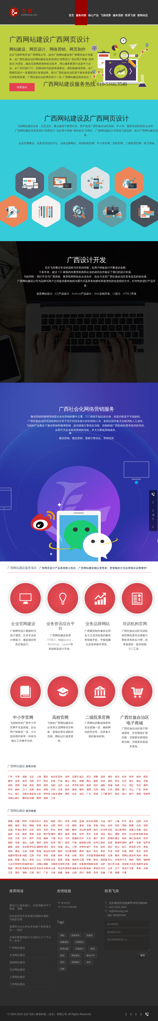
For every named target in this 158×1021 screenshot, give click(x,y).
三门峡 (104, 793)
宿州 (81, 785)
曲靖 (17, 825)
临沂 (81, 776)
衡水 (39, 789)
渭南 (124, 825)
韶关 (67, 842)
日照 (88, 842)
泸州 (53, 789)
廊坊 (124, 829)
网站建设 (75, 955)
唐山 (67, 780)
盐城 (81, 821)
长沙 (124, 780)
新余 (96, 859)
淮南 (10, 851)
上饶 (117, 821)
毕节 (124, 821)
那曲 (10, 868)
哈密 (96, 864)
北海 (110, 855)
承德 (145, 834)
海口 (124, 793)
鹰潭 (39, 798)
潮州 (124, 842)
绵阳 (67, 829)
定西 (110, 842)
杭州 (124, 776)
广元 (88, 793)
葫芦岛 (146, 842)
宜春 (96, 825)
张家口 (132, 829)
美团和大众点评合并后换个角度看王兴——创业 (30, 928)
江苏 (10, 872)
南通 (81, 780)
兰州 (110, 789)
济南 (145, 780)
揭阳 (10, 825)
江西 (31, 872)
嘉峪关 (75, 868)
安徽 (103, 872)
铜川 (31, 864)
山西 (74, 872)
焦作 (124, 834)
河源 (17, 842)
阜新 (46, 855)
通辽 (117, 838)
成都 (24, 776)
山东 (110, 868)
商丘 (74, 780)
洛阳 (10, 785)
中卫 (124, 859)
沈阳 (31, 780)
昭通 (131, 825)
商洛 (145, 846)
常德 (39, 825)
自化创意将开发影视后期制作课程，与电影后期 (30, 917)
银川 (131, 793)
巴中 (81, 838)
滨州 (81, 834)
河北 (103, 868)
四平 (31, 838)
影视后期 (64, 948)
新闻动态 (142, 15)
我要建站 (22, 87)
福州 (110, 780)
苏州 (60, 776)
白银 (74, 855)
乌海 (117, 864)
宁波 (60, 780)
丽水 (88, 851)
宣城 (60, 846)
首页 (71, 15)
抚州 (67, 789)
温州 (103, 776)
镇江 (17, 793)
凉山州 (82, 829)
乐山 (131, 789)
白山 (39, 859)
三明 (74, 846)
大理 (17, 838)
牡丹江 (97, 842)
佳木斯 (25, 846)
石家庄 (75, 776)
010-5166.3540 (118, 907)
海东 (145, 855)
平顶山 (18, 829)
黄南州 (68, 868)
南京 (46, 780)
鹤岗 (131, 859)
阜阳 (74, 821)
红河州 (104, 829)
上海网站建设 (17, 977)
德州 (46, 785)
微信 (93, 948)
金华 (110, 825)
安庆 (117, 825)
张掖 (31, 798)
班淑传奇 (75, 935)
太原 (60, 789)
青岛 (117, 776)
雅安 (117, 855)
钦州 (138, 838)
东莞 (17, 780)
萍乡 (39, 855)
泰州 (60, 829)
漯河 (46, 846)
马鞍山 (11, 798)
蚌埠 (145, 789)
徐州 (138, 776)
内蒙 (17, 821)
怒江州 (111, 864)
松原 (53, 842)
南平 (131, 842)
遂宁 (96, 838)
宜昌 (39, 834)
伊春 (88, 859)
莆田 (67, 793)
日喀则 (54, 864)
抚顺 (74, 851)
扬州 (17, 789)
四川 (81, 872)
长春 (53, 780)
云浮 (138, 846)
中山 (10, 793)
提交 (142, 955)
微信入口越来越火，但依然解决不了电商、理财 (30, 907)
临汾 (145, 829)
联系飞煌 (130, 15)
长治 (60, 838)
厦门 (124, 789)
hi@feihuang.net (118, 911)
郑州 (131, 776)
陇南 (10, 846)
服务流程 (118, 15)
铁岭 (103, 842)
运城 (10, 829)
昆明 (17, 785)
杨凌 (88, 868)
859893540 (119, 915)
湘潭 (88, 789)
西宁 (110, 793)
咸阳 (103, 785)
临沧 (103, 846)
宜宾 (110, 829)
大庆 (39, 793)
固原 (60, 859)
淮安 (46, 829)
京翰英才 (79, 948)
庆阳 (53, 851)
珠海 (138, 793)
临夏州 (11, 855)
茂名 (24, 825)
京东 (88, 962)
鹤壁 (103, 855)
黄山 (24, 859)
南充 (31, 785)
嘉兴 (96, 829)
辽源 (81, 859)
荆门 (60, 842)
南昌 (88, 785)
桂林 (117, 785)
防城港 (25, 864)
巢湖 (74, 789)
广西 (110, 872)
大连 (103, 821)
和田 (131, 851)
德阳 (117, 789)
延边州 (47, 851)
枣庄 (88, 834)
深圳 (67, 776)
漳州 (39, 829)
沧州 (103, 780)
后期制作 (79, 942)
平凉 (110, 851)
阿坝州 (18, 864)
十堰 (53, 838)
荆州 (60, 825)
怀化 (53, 829)
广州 (10, 776)
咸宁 (88, 846)
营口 (117, 846)
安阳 (145, 825)
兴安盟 (89, 855)
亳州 (24, 829)
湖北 (17, 872)
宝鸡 (96, 789)
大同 (67, 838)
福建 (60, 872)
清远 (103, 834)
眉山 (24, 842)
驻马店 (89, 821)
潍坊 (110, 776)
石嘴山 (40, 864)
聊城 (31, 825)
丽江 (17, 798)
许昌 (17, 834)
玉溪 (24, 851)
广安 (138, 789)
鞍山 (110, 834)
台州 (145, 821)
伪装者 (89, 935)
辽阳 (31, 855)
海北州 (61, 868)
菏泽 (67, 821)
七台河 (11, 864)
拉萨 (103, 864)
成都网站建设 (17, 962)
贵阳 (46, 789)
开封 (138, 785)
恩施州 (75, 838)
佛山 (88, 780)
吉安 (31, 829)
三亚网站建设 (17, 984)
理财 (62, 935)
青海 (138, 868)
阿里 (24, 821)
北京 (31, 776)
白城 (124, 851)
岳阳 (53, 785)
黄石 (110, 846)
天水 (88, 838)
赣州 (10, 780)
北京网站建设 (17, 969)
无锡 (24, 785)
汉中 (24, 838)
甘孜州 (118, 859)
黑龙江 (125, 868)
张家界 (146, 793)
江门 (24, 789)
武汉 (88, 776)
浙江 (39, 872)
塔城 (67, 859)
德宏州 (75, 859)
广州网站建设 (17, 947)
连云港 (118, 829)
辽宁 (117, 868)
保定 (46, 821)
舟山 (110, 859)
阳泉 (17, 859)
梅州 (24, 834)
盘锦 (10, 859)
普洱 (53, 846)
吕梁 (96, 834)
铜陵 (46, 864)
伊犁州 (82, 846)
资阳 (103, 789)
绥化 (103, 825)
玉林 (88, 825)
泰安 (81, 825)
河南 (145, 868)
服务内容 (81, 15)
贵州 (96, 872)
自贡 (74, 793)
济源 (67, 864)
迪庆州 (32, 868)
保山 (67, 846)
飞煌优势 (105, 15)
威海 (60, 793)
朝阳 (10, 842)
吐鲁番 (82, 864)
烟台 (138, 780)
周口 (60, 821)
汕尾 (31, 842)
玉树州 (47, 868)
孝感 (110, 785)
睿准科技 (64, 902)
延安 (117, 793)
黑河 (81, 855)
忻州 (145, 838)
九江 (124, 785)
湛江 (131, 780)
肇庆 (60, 834)
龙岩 (17, 846)
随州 (60, 851)
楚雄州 (118, 842)
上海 (39, 776)
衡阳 (96, 780)
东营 (117, 851)
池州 (138, 855)
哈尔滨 (54, 776)
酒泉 (46, 798)
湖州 (39, 842)
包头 (81, 793)
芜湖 (96, 793)
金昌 (145, 864)
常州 (10, 789)
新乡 (46, 825)
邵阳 (96, 821)
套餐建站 (64, 942)
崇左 (138, 851)
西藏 (10, 821)
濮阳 (117, 834)
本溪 (67, 855)
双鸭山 (125, 855)
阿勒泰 (89, 864)
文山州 (132, 834)
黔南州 (111, 838)
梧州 (46, 842)
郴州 (74, 829)
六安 (67, 825)
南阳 (53, 821)
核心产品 (93, 15)
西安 (145, 776)
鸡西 (24, 855)
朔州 (60, 855)
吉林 (31, 789)
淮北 (96, 851)
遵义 (131, 821)
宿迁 (131, 785)
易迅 (62, 955)
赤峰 (138, 829)
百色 (10, 838)
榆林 (46, 838)
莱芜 (31, 859)
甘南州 (61, 864)
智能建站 (75, 962)
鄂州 (138, 859)
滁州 (53, 834)
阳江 (124, 846)
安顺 (31, 851)
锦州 (124, 838)
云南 (53, 872)
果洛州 (97, 868)
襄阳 (74, 825)
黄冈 (39, 785)
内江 (39, 821)
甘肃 (131, 868)
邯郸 (96, 776)
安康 (138, 842)
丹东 (96, 846)
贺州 (145, 851)
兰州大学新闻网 (67, 907)
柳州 (81, 789)
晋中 (103, 838)
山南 (53, 868)
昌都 (74, 864)
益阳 (10, 834)
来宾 (103, 851)
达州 (60, 785)
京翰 (62, 968)
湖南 (24, 872)
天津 (17, 776)
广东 (46, 872)
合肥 (53, 825)
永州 (138, 825)
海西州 (139, 864)
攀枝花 (25, 798)
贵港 (31, 834)
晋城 (39, 851)
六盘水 (54, 793)
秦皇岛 (32, 793)
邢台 (117, 780)
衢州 (81, 851)
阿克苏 (132, 846)
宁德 (74, 842)
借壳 (62, 962)
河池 (39, 838)
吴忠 (53, 859)
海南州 (25, 868)
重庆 (46, 776)
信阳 (138, 821)
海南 (67, 872)
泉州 (24, 780)
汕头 (67, 785)
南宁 (110, 821)
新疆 (117, 872)
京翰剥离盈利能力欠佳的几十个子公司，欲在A (30, 938)
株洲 (67, 834)
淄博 (88, 829)
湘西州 (40, 846)
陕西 (88, 872)
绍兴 (96, 785)
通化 (17, 851)
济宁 (39, 780)
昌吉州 (132, 855)
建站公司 (90, 955)
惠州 (145, 785)
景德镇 (97, 855)
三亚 (53, 798)
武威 (53, 855)
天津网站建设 (17, 955)
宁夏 (124, 872)
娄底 (74, 834)
